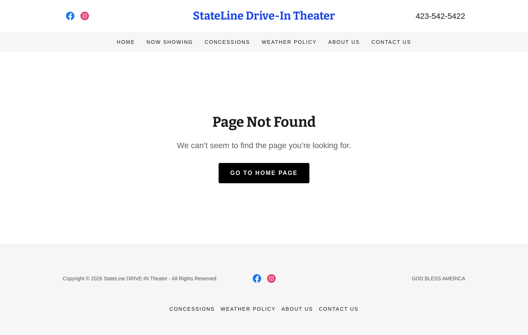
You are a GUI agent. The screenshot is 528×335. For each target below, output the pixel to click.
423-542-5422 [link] (440, 16)
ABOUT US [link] (344, 42)
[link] (70, 16)
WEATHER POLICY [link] (289, 42)
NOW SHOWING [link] (170, 42)
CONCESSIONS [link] (227, 42)
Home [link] (126, 42)
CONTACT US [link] (391, 42)
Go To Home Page (264, 173)
